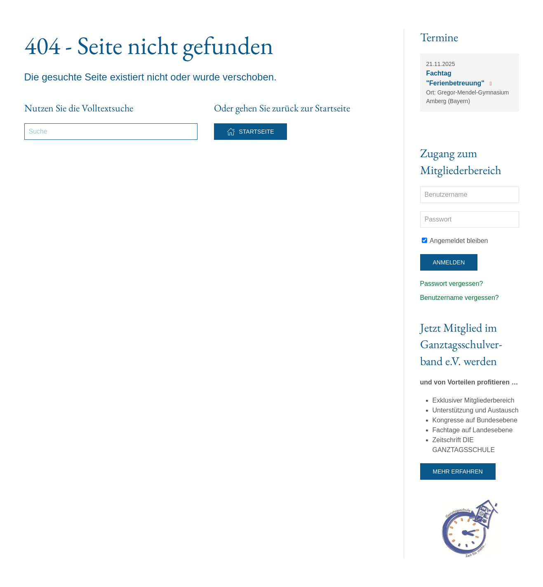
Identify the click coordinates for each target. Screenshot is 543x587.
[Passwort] (469, 219)
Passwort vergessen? (451, 283)
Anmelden (449, 262)
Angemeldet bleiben (455, 240)
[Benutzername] (469, 194)
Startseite (250, 131)
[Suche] (110, 131)
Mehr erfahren (458, 471)
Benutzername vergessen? (459, 297)
